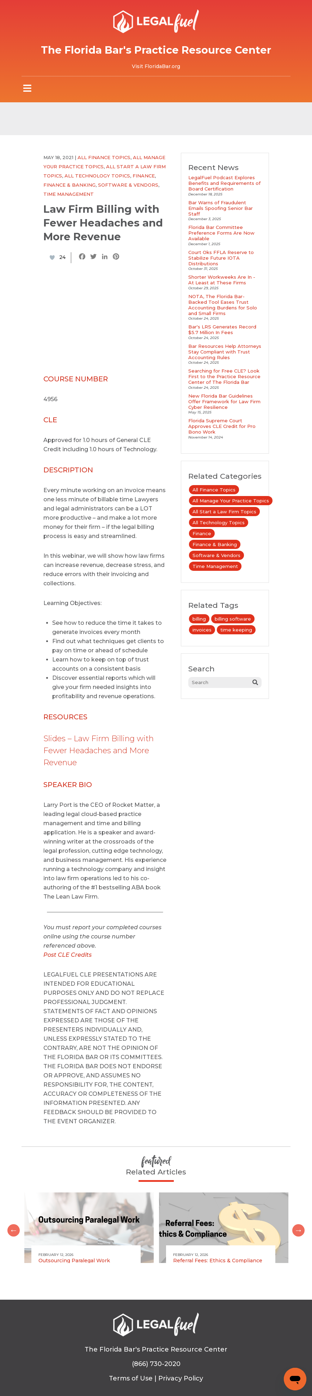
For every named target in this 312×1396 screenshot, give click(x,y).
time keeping (236, 630)
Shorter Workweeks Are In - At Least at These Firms (221, 279)
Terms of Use (131, 1378)
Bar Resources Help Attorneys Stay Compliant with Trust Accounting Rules (224, 351)
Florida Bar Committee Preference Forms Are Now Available (221, 232)
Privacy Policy (180, 1378)
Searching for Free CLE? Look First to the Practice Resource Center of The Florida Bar (224, 376)
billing (199, 619)
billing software (233, 619)
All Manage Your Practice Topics (230, 500)
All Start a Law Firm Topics (224, 511)
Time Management (68, 194)
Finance (144, 176)
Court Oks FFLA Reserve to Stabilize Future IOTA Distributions (221, 257)
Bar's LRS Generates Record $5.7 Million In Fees (222, 329)
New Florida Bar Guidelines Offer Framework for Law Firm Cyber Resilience (224, 401)
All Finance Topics (104, 157)
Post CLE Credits (67, 954)
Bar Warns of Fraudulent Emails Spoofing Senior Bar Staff (220, 208)
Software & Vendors (128, 185)
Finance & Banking (69, 185)
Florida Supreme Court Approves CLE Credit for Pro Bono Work (222, 426)
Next (295, 1227)
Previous (10, 1227)
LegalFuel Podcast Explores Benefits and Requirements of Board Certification (224, 183)
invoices (202, 630)
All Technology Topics (97, 176)
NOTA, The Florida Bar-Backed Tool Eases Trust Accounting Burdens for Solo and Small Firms (222, 305)
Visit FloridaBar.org (156, 66)
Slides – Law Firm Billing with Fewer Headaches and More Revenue (98, 750)
